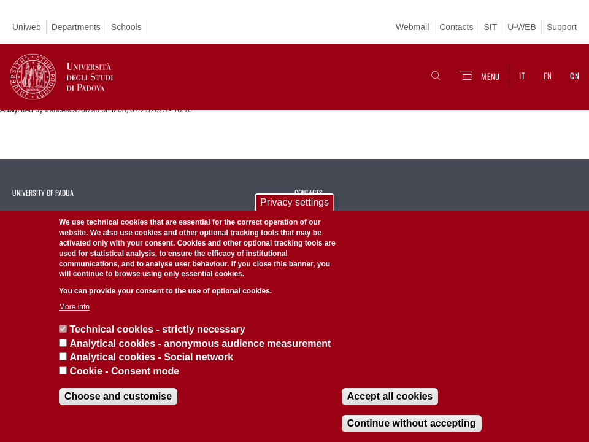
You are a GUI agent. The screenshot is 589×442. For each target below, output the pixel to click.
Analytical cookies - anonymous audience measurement (200, 343)
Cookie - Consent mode (124, 371)
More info (74, 307)
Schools (126, 27)
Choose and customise (118, 396)
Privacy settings (294, 202)
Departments (76, 27)
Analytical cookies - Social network (151, 357)
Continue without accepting (411, 423)
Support (562, 27)
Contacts (456, 27)
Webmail (412, 27)
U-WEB (521, 27)
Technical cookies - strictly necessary (157, 329)
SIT (491, 27)
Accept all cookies (390, 396)
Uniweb (26, 27)
